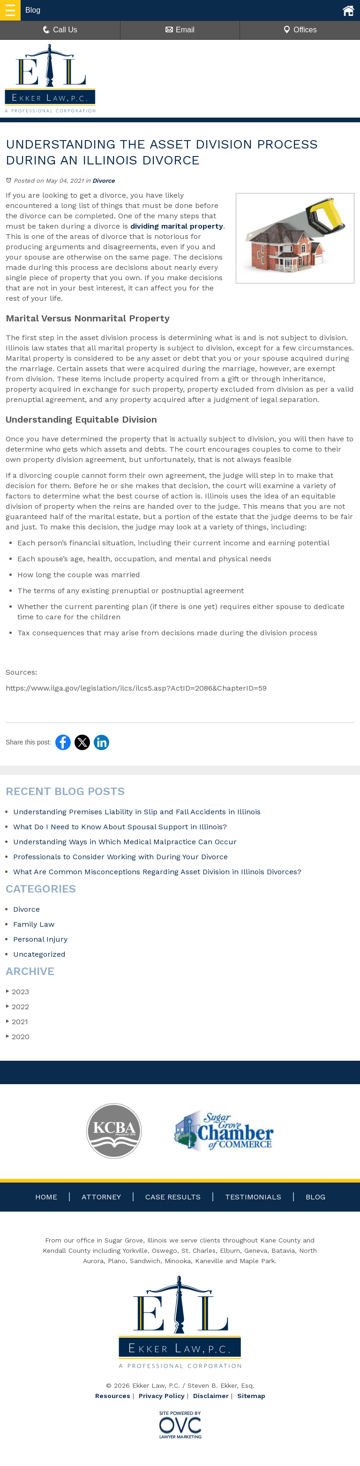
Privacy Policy (162, 1395)
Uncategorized (39, 954)
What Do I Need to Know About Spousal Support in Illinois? (120, 826)
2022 (17, 1007)
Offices (300, 30)
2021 (17, 1022)
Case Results (173, 1196)
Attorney (101, 1196)
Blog (315, 1196)
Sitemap (251, 1395)
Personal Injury (40, 939)
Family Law (33, 924)
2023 (17, 992)
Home (46, 1196)
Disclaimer (211, 1395)
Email (180, 30)
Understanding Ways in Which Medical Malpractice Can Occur (125, 841)
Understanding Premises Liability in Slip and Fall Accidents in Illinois (137, 811)
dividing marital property (176, 226)
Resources (112, 1395)
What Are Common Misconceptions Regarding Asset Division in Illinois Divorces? (158, 871)
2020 (18, 1037)
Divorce (103, 180)
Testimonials (253, 1196)
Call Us (60, 30)
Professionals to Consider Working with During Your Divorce (120, 856)
